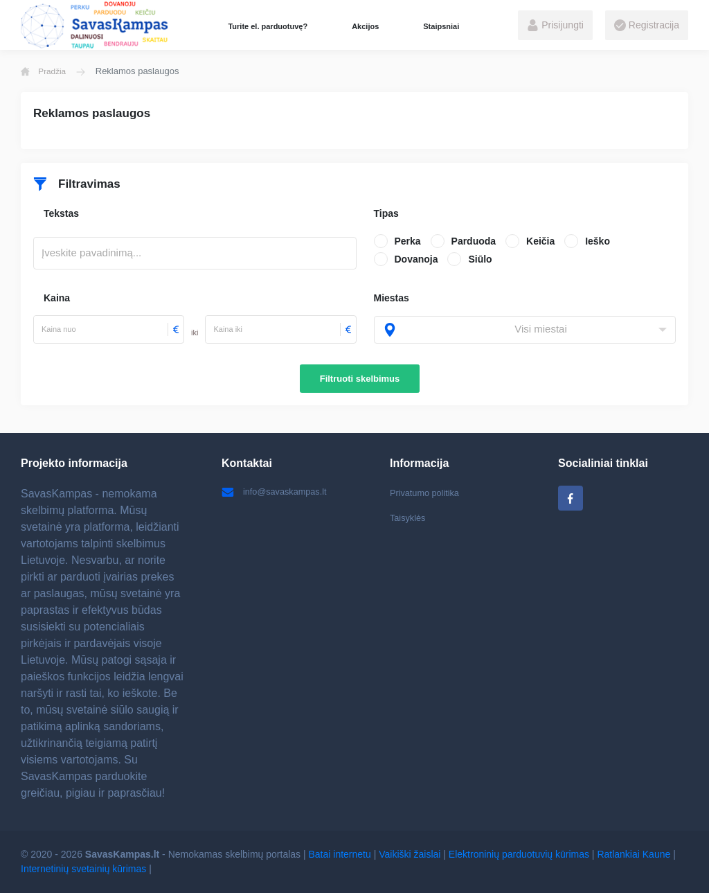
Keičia (540, 241)
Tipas (386, 213)
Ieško (597, 241)
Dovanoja (416, 259)
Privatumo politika (428, 492)
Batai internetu (340, 854)
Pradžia (46, 71)
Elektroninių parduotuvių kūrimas (519, 854)
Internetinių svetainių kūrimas (83, 868)
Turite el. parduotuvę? (267, 26)
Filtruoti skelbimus (360, 378)
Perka (408, 241)
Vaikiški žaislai (409, 854)
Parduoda (473, 241)
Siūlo (480, 259)
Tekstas (61, 213)
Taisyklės (409, 519)
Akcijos (365, 26)
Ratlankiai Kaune (633, 854)
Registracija (646, 25)
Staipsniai (441, 26)
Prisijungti (555, 25)
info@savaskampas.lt (278, 492)
